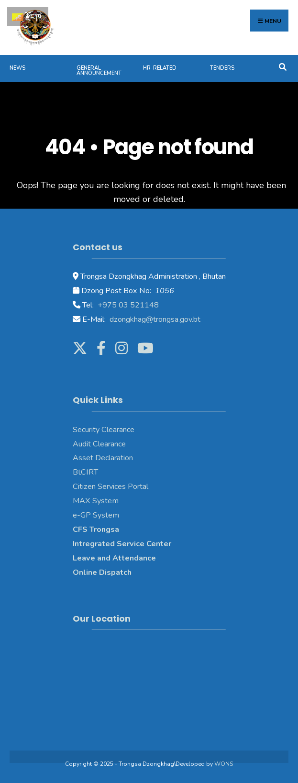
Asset (83, 458)
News (17, 68)
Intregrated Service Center (122, 544)
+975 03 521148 (127, 305)
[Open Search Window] (282, 66)
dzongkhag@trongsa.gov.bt (154, 319)
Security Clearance (103, 429)
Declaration (113, 458)
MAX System (96, 501)
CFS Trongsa (96, 529)
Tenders (222, 68)
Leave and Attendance (115, 558)
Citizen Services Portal (110, 486)
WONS (223, 764)
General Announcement (99, 70)
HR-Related (160, 68)
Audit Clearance (99, 444)
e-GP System (96, 515)
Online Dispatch (102, 572)
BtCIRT (85, 472)
